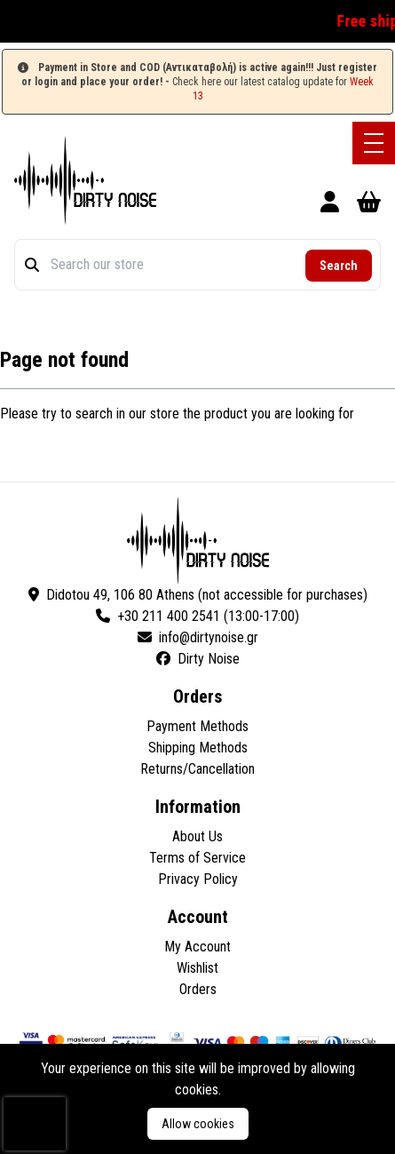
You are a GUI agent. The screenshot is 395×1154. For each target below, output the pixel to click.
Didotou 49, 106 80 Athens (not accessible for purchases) (197, 594)
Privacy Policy (198, 879)
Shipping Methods (198, 747)
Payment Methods (197, 726)
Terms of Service (197, 857)
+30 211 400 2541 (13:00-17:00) (197, 616)
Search (339, 266)
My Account (197, 946)
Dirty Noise (198, 658)
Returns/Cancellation (197, 768)
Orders (198, 989)
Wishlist (197, 967)
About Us (197, 836)
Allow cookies (198, 1124)
